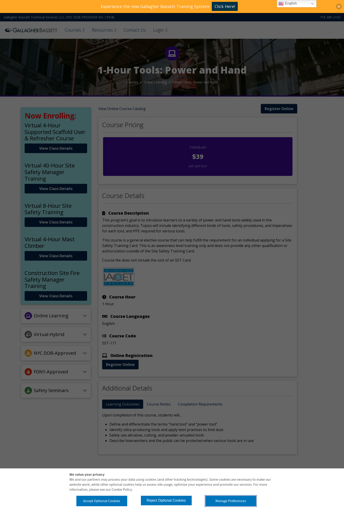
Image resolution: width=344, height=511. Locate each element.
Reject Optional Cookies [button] (166, 500)
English (287, 3)
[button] (339, 6)
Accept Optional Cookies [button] (101, 500)
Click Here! (225, 6)
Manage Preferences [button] (230, 500)
